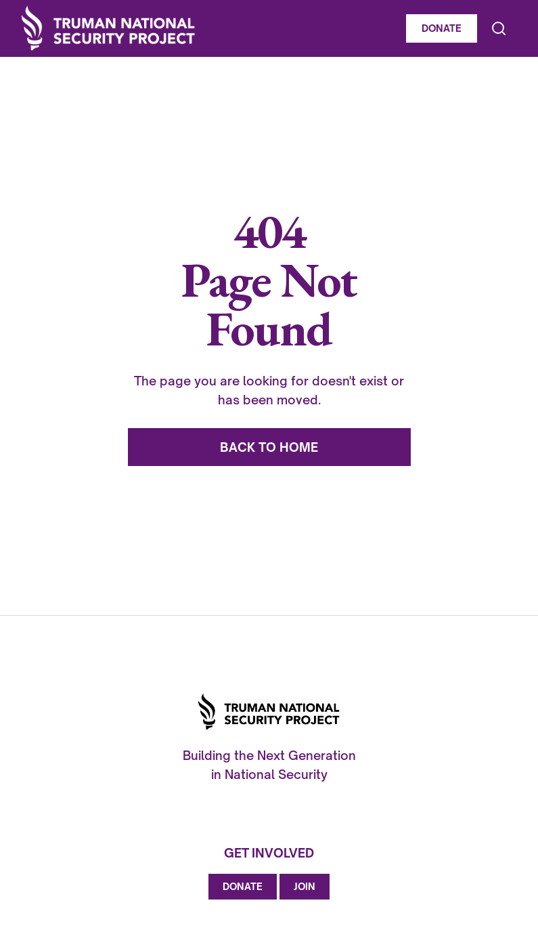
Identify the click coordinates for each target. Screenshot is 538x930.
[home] (209, 28)
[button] (513, 28)
